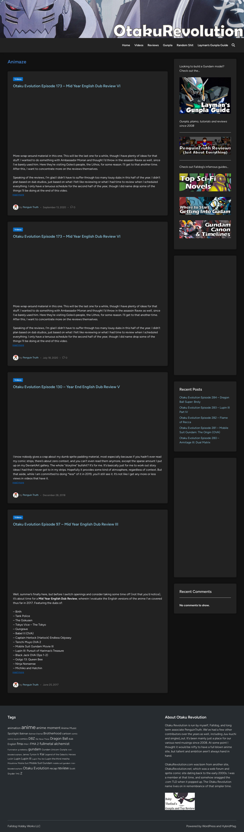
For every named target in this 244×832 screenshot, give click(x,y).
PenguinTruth (193, 729)
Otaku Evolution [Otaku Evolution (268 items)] (36, 768)
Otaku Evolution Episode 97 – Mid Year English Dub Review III (65, 524)
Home (126, 45)
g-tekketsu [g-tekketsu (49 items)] (22, 750)
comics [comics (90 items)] (23, 738)
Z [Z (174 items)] (21, 773)
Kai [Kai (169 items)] (42, 754)
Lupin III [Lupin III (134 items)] (26, 758)
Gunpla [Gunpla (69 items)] (63, 749)
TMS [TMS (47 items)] (18, 774)
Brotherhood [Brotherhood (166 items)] (52, 733)
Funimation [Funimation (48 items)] (12, 750)
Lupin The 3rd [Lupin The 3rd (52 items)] (38, 759)
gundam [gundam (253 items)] (34, 749)
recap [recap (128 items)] (53, 768)
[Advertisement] (205, 315)
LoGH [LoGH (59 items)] (10, 759)
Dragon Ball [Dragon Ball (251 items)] (59, 738)
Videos (138, 45)
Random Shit (185, 45)
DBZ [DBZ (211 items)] (31, 738)
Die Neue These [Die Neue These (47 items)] (42, 739)
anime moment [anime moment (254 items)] (48, 728)
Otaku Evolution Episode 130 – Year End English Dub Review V (66, 387)
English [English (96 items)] (12, 744)
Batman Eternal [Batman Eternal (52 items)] (36, 733)
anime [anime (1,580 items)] (28, 727)
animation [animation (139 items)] (14, 728)
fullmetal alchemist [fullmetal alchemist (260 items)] (54, 743)
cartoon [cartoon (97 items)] (66, 733)
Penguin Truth (31, 207)
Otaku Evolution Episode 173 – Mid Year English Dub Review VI (66, 86)
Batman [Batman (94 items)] (24, 733)
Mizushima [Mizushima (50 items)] (12, 763)
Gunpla (167, 45)
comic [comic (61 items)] (74, 733)
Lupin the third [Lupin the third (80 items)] (53, 758)
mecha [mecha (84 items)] (65, 758)
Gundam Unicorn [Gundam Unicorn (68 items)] (50, 749)
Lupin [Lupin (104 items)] (17, 758)
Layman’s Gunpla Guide (213, 45)
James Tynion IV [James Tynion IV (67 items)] (31, 754)
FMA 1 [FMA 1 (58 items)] (26, 744)
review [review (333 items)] (63, 768)
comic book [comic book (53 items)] (13, 739)
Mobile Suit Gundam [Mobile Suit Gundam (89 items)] (40, 763)
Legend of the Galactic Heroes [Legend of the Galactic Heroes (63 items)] (60, 754)
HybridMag (229, 826)
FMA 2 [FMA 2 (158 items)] (34, 744)
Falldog (214, 725)
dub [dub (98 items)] (71, 738)
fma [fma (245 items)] (20, 744)
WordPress (209, 826)
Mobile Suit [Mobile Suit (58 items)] (23, 763)
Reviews (153, 45)
